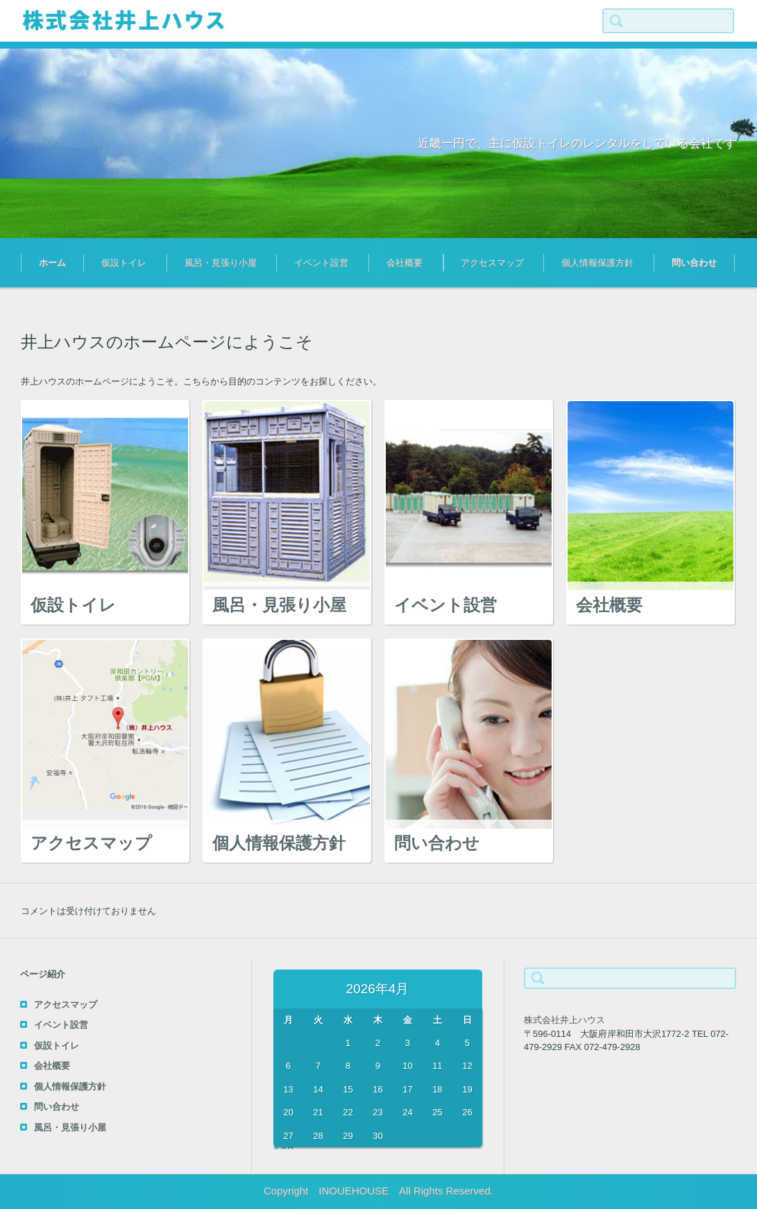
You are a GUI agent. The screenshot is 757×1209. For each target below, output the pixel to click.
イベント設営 (321, 262)
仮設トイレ (123, 262)
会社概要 (404, 262)
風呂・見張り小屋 (221, 262)
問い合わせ (694, 262)
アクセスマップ (492, 262)
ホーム (52, 262)
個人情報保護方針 (597, 262)
